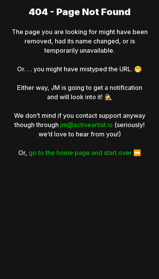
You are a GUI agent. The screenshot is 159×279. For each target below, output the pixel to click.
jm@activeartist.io (86, 125)
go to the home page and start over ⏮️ (85, 153)
